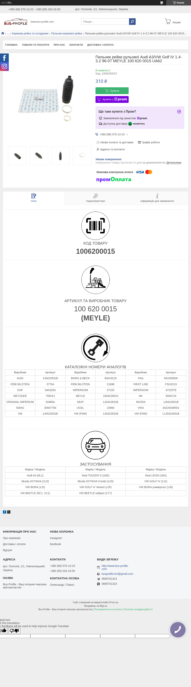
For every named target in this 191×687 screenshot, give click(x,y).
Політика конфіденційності (138, 609)
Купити (115, 90)
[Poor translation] (14, 631)
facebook (55, 544)
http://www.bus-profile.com (115, 567)
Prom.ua (113, 602)
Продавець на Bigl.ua (95, 606)
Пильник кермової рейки (66, 33)
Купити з (115, 99)
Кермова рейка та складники (30, 33)
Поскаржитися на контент (108, 609)
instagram (56, 538)
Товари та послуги (35, 44)
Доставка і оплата (100, 44)
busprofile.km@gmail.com (117, 573)
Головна (11, 44)
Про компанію (11, 538)
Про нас (59, 44)
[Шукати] (132, 21)
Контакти (76, 44)
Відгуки (7, 550)
